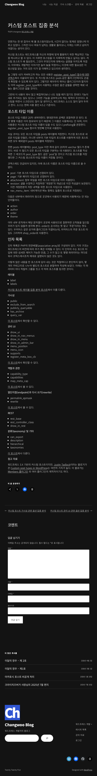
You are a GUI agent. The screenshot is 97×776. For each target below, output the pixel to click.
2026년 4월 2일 (86, 660)
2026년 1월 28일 (86, 676)
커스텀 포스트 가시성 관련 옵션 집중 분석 (27, 510)
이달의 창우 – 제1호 (15, 668)
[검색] (47, 738)
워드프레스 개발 (27, 31)
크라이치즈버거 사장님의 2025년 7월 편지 (27, 684)
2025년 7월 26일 (86, 684)
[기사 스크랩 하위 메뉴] (72, 4)
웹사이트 (11, 605)
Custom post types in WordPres (29, 468)
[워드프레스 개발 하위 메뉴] (91, 724)
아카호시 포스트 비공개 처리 (19, 676)
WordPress (88, 770)
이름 (10, 582)
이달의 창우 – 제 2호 (15, 660)
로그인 (89, 4)
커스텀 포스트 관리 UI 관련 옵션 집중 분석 (69, 510)
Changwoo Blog (14, 4)
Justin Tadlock (62, 464)
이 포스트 (13, 321)
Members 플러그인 (18, 471)
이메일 (11, 594)
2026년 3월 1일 (86, 668)
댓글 (10, 548)
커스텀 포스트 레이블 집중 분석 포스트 (28, 290)
